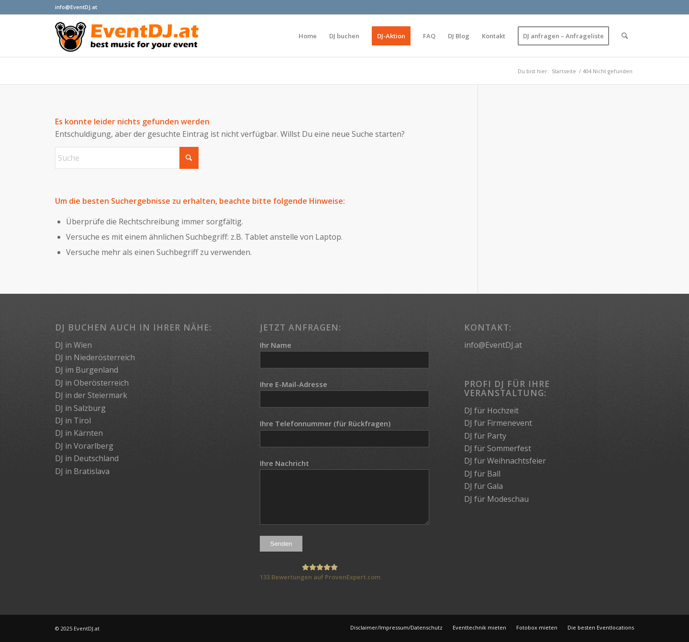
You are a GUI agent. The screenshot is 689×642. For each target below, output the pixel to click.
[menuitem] (307, 36)
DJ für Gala (483, 486)
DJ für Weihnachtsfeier (505, 460)
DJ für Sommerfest (497, 448)
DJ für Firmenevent (498, 423)
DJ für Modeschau (496, 499)
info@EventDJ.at (76, 7)
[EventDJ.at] (127, 36)
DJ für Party (485, 436)
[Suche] (624, 36)
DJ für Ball (482, 473)
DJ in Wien (73, 345)
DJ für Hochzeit (491, 410)
